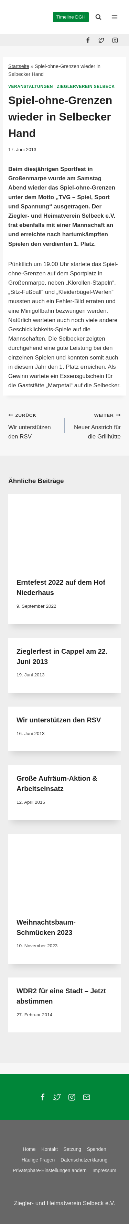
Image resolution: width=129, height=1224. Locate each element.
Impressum (104, 1170)
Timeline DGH (71, 17)
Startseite (18, 66)
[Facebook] (88, 40)
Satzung (72, 1149)
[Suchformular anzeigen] (98, 17)
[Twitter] (101, 40)
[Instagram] (115, 40)
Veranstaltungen (30, 86)
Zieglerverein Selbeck (86, 86)
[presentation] (64, 531)
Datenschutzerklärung (84, 1160)
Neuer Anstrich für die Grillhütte (96, 425)
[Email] (86, 1097)
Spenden (96, 1149)
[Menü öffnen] (114, 17)
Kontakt (49, 1149)
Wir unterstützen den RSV (33, 425)
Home (29, 1149)
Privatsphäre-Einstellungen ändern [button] (50, 1170)
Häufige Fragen (38, 1160)
